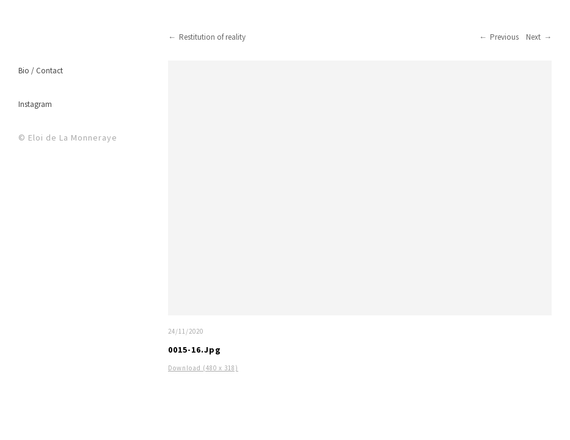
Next (533, 37)
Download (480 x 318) (203, 368)
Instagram (35, 104)
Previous (504, 37)
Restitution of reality (212, 37)
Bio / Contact (40, 70)
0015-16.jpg (194, 349)
